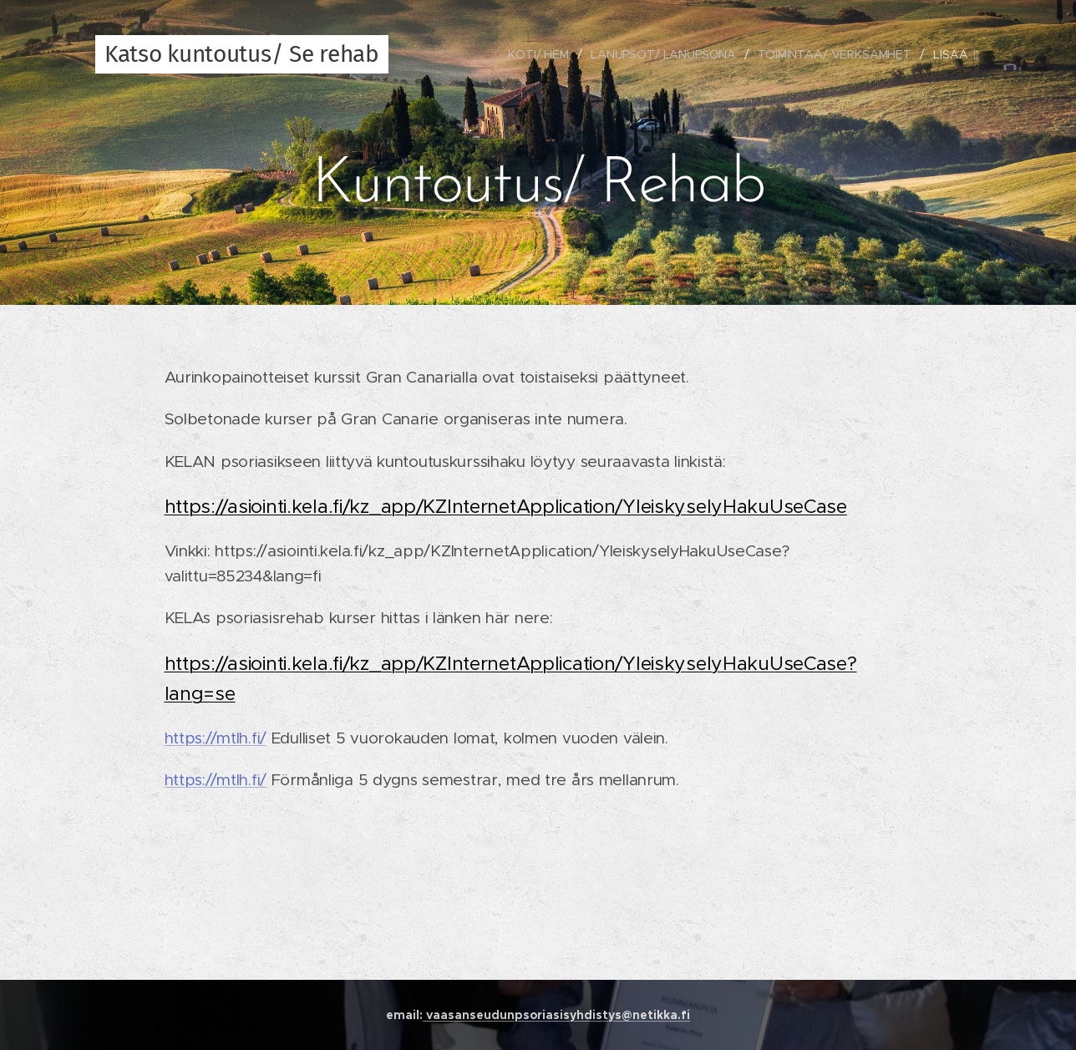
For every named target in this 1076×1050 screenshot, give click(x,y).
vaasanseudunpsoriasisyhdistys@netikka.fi (556, 1014)
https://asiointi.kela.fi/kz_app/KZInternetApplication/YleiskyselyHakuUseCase (506, 506)
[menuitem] (537, 54)
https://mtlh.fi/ (215, 738)
